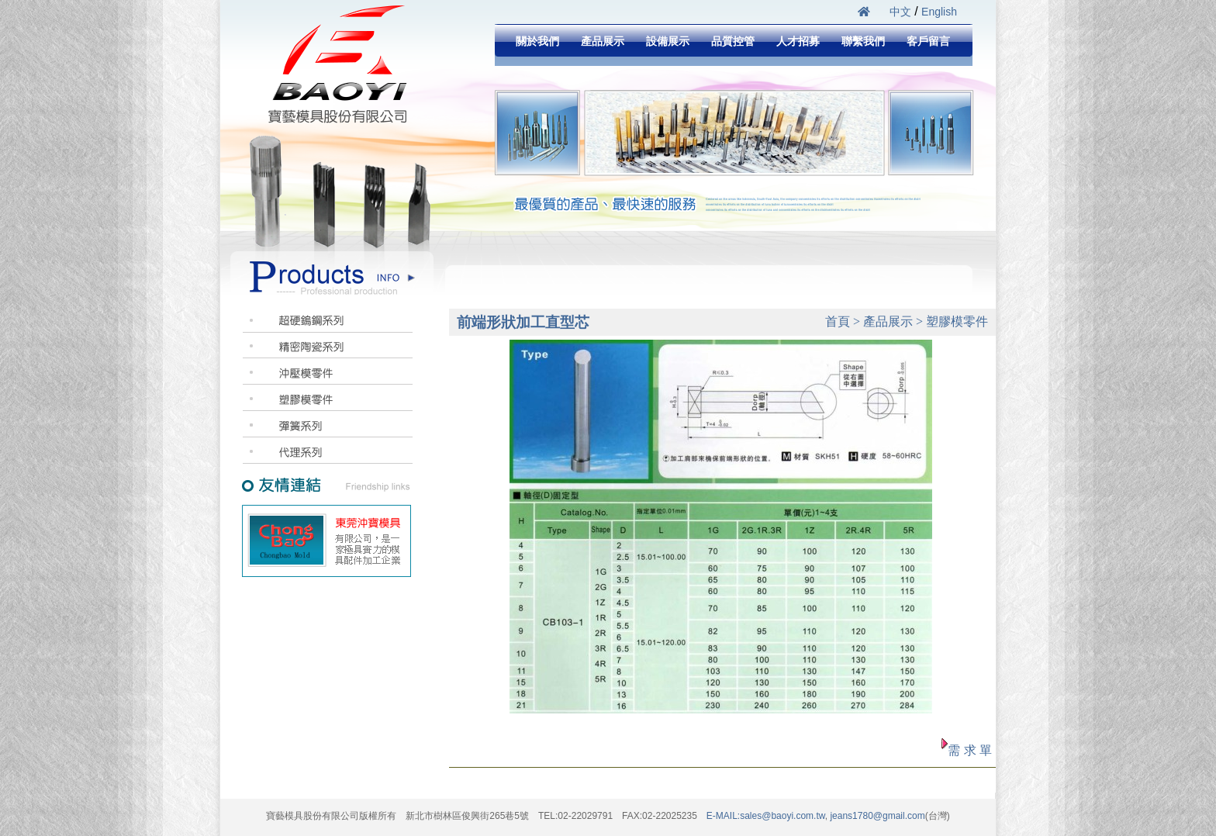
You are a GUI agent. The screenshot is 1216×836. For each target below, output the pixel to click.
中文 (900, 11)
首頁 (837, 321)
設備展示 (667, 41)
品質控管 (733, 41)
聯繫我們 (863, 41)
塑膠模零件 (957, 321)
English (939, 11)
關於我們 (537, 41)
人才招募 (798, 41)
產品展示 (602, 41)
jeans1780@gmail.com (876, 815)
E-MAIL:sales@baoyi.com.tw (765, 815)
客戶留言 (928, 41)
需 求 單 (970, 750)
